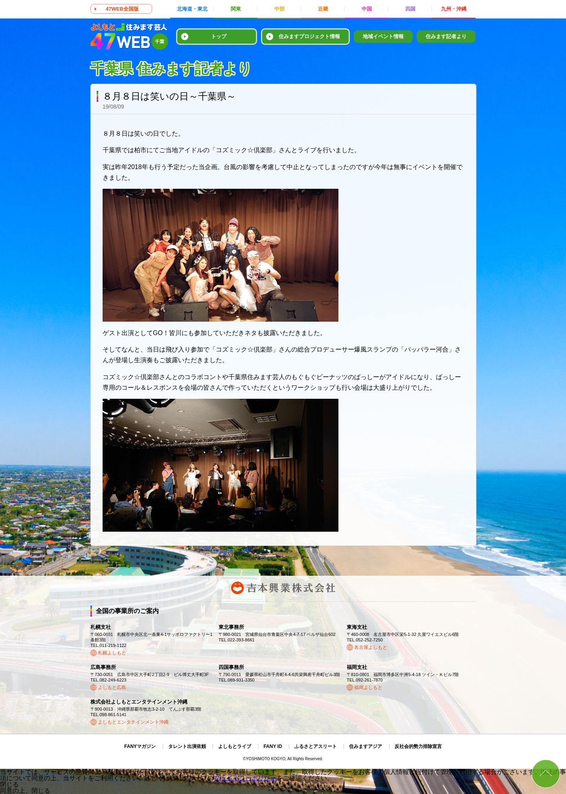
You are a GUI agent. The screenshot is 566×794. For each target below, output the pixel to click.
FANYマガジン (140, 746)
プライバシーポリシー (245, 778)
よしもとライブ (234, 746)
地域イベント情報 (383, 36)
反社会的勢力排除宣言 (418, 746)
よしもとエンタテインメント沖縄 (133, 722)
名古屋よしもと (370, 647)
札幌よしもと (112, 653)
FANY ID (272, 746)
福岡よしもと (368, 687)
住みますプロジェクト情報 (309, 36)
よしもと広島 (112, 687)
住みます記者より (446, 36)
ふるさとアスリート (315, 746)
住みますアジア (365, 746)
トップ (218, 36)
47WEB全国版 (122, 9)
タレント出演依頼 (187, 746)
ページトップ (545, 773)
